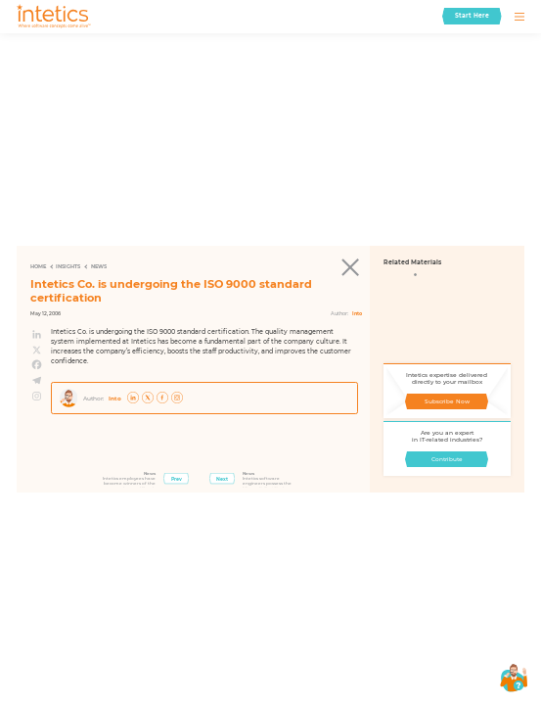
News (99, 266)
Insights (68, 266)
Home (38, 266)
